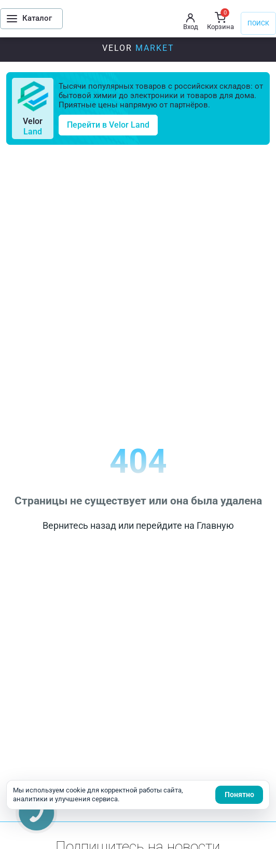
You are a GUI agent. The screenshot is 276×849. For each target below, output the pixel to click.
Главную (215, 525)
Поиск (258, 23)
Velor (138, 48)
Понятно (239, 794)
